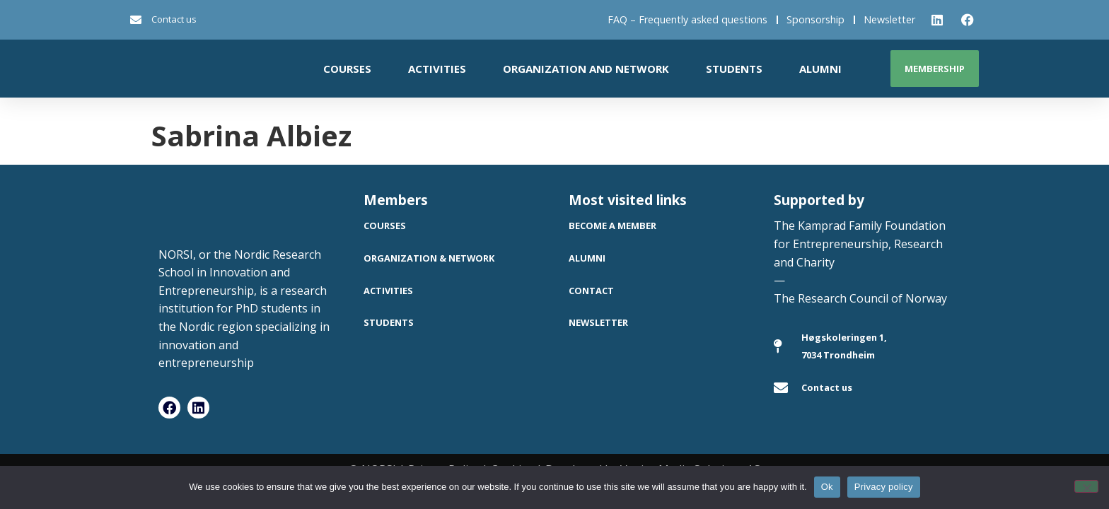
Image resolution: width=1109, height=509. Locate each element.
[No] (1086, 486)
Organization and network (586, 69)
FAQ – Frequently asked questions (687, 19)
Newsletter (889, 19)
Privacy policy (883, 486)
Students (734, 69)
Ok (827, 486)
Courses (347, 69)
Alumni (820, 69)
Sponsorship (815, 19)
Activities (437, 69)
